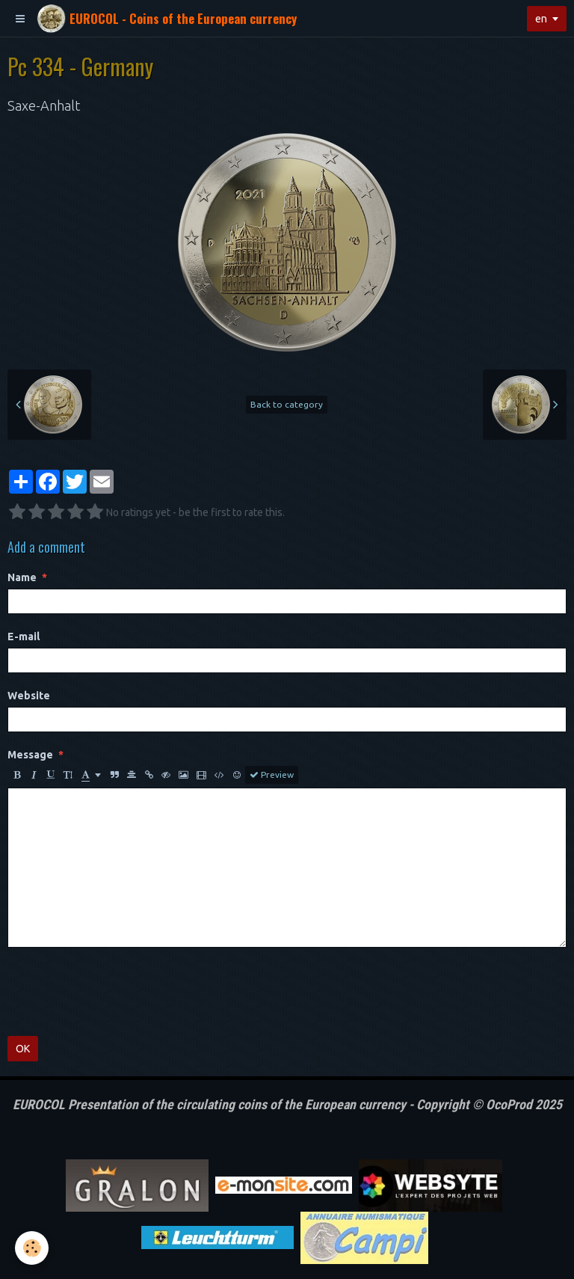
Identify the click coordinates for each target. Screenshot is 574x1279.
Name (22, 577)
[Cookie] (32, 1248)
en (541, 19)
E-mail (23, 636)
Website (28, 696)
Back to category (286, 404)
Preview (272, 775)
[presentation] (121, 992)
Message (30, 755)
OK (23, 1049)
